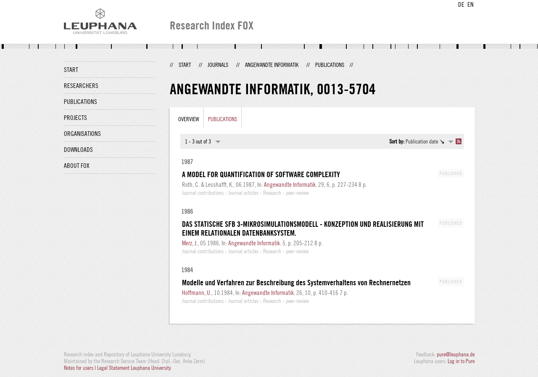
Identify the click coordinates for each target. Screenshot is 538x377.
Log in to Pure (461, 361)
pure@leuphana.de (456, 354)
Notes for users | (80, 367)
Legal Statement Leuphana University (134, 367)
